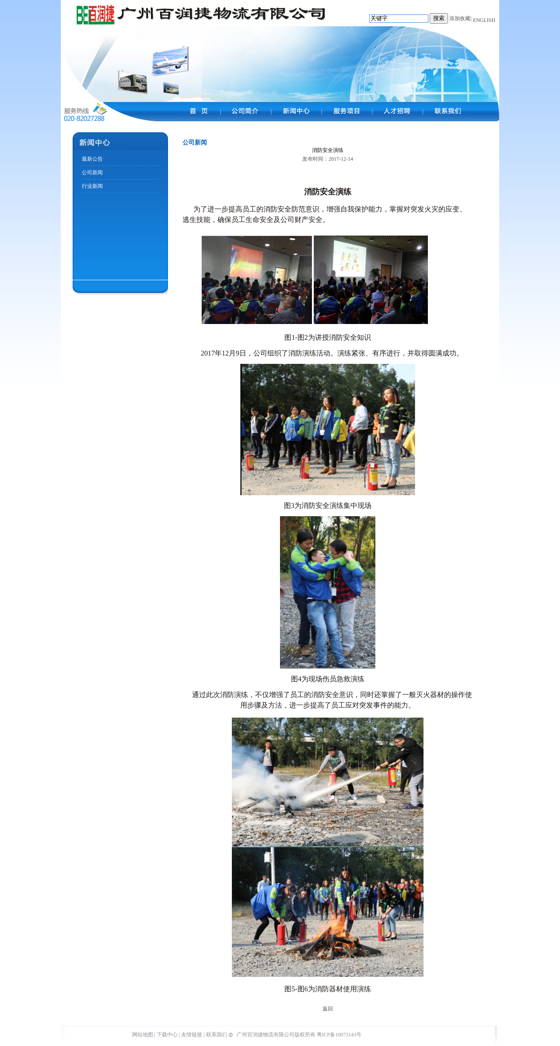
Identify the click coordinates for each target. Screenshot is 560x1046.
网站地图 (142, 1035)
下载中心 (167, 1035)
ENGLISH (483, 20)
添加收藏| (460, 18)
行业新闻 (92, 186)
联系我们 (216, 1035)
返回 (327, 1009)
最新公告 (92, 159)
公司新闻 (92, 172)
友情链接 (191, 1035)
